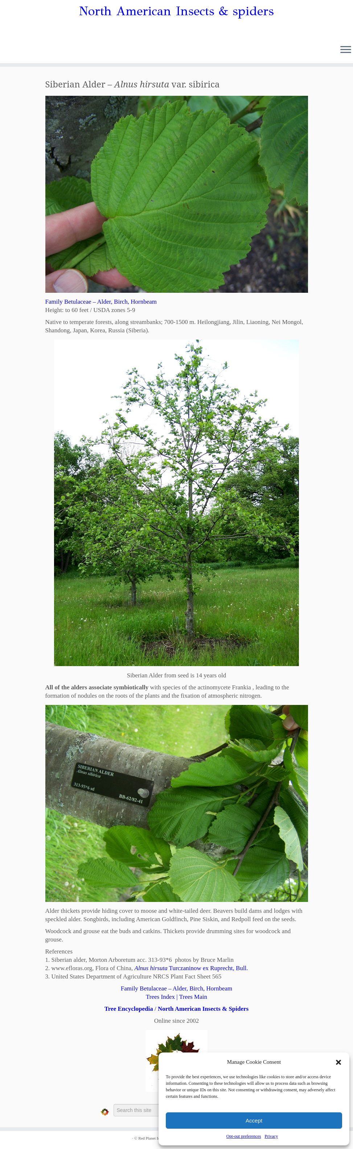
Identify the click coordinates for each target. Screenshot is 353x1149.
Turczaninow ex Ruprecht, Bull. (191, 968)
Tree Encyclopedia (128, 1008)
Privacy (271, 1136)
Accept (254, 1120)
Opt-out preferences (243, 1136)
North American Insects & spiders (176, 11)
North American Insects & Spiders (203, 1008)
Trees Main (193, 996)
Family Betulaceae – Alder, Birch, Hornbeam (101, 301)
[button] (338, 1062)
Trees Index (160, 996)
